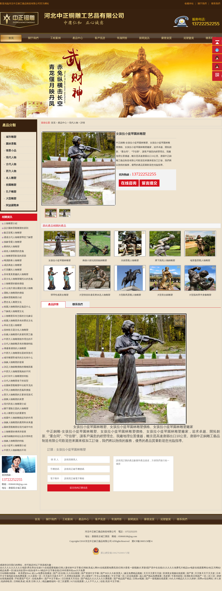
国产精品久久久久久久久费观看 (96, 578)
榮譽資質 (166, 38)
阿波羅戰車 (12, 205)
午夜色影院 (177, 576)
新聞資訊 (144, 38)
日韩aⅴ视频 (138, 578)
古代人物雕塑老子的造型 (16, 380)
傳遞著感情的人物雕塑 (15, 348)
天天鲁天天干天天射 (205, 573)
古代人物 (11, 164)
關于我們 (202, 3)
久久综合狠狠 (73, 573)
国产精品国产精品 (123, 578)
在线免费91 (38, 578)
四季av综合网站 (205, 578)
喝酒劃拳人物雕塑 (13, 260)
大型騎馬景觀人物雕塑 (130, 295)
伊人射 (217, 578)
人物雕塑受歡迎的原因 (15, 256)
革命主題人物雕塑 (13, 325)
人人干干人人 (92, 581)
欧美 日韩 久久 (33, 581)
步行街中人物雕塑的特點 (16, 376)
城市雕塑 (11, 136)
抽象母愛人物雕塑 (13, 242)
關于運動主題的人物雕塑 (16, 408)
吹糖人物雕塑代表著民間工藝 (18, 334)
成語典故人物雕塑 (13, 265)
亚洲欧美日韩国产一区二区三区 (200, 576)
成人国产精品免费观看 (150, 576)
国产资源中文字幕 (90, 573)
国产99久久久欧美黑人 (111, 573)
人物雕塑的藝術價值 (14, 283)
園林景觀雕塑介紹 (13, 297)
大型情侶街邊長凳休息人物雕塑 (94, 295)
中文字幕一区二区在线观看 (125, 576)
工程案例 (55, 38)
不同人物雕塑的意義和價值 (17, 390)
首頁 (11, 38)
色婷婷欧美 (7, 581)
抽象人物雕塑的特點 (14, 441)
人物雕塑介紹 (10, 223)
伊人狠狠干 (87, 576)
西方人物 (11, 171)
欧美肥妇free (24, 573)
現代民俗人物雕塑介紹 (15, 404)
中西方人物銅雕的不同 (15, 450)
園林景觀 (11, 143)
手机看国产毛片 (23, 578)
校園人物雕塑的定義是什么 (17, 306)
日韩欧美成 (19, 581)
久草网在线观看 (73, 576)
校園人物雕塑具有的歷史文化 (18, 320)
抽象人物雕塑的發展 (14, 362)
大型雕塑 (11, 198)
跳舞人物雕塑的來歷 (14, 399)
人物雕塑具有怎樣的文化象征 (18, 316)
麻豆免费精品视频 (133, 573)
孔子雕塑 (11, 191)
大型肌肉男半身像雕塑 (200, 295)
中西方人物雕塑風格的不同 (17, 371)
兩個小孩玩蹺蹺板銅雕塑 (95, 260)
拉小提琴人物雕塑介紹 (15, 445)
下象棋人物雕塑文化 (14, 311)
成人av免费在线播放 (42, 573)
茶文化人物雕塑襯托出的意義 (18, 279)
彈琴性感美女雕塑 (59, 295)
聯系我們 (215, 3)
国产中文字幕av (52, 578)
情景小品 (11, 150)
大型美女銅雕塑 (165, 295)
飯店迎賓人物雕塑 (13, 232)
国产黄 (190, 573)
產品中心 (78, 38)
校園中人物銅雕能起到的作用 (18, 417)
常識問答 (122, 38)
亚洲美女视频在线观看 (174, 573)
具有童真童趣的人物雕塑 (16, 274)
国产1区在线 (59, 573)
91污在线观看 (77, 581)
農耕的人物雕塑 (11, 246)
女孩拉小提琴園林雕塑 (59, 260)
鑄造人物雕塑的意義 (14, 251)
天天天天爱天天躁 (153, 573)
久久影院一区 (35, 576)
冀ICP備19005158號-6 (142, 541)
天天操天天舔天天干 (53, 576)
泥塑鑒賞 (189, 38)
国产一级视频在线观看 (157, 578)
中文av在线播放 (102, 576)
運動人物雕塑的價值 (14, 293)
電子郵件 (54, 478)
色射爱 (167, 576)
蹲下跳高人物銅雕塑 (165, 260)
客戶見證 (100, 38)
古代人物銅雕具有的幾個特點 (18, 343)
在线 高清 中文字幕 (110, 581)
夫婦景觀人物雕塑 (130, 260)
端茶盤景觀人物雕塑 (200, 260)
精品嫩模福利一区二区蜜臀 (56, 581)
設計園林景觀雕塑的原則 (16, 228)
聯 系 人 (55, 459)
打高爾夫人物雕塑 (13, 269)
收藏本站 (189, 3)
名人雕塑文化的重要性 (15, 413)
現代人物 (11, 157)
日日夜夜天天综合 (71, 578)
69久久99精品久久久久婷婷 (182, 578)
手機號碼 (54, 469)
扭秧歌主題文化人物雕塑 (16, 330)
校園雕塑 (11, 184)
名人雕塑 (11, 178)
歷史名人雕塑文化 (13, 302)
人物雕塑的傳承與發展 (15, 431)
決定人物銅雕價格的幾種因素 (18, 367)
